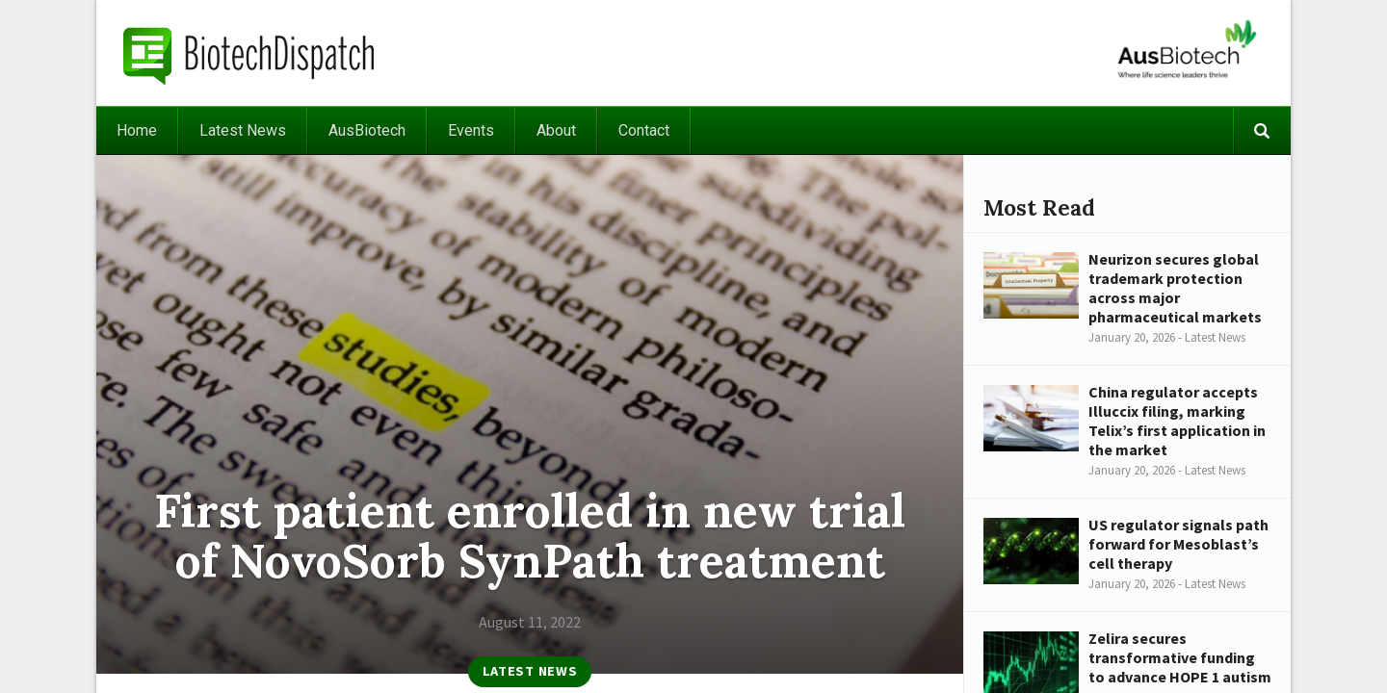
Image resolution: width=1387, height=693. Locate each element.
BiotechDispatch (249, 53)
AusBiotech (367, 130)
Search (1262, 130)
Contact (643, 130)
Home (137, 130)
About (556, 130)
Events (471, 130)
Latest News (242, 130)
